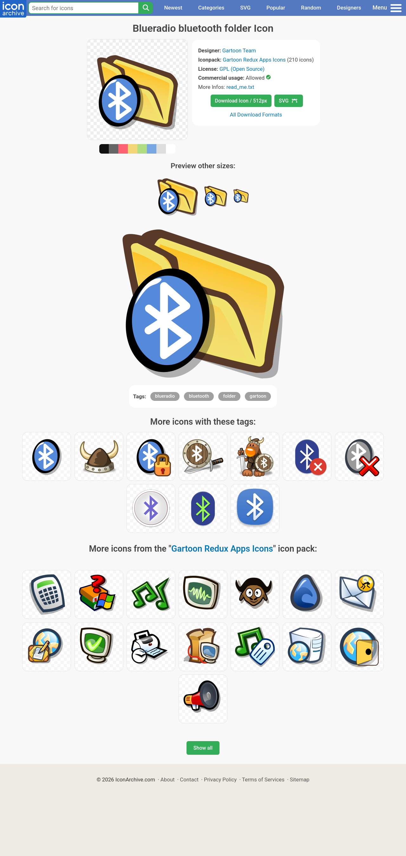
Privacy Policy (220, 779)
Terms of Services (263, 779)
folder (229, 396)
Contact (189, 779)
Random (311, 7)
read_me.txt (240, 87)
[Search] (145, 8)
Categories (211, 7)
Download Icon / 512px (241, 101)
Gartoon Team (239, 50)
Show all (203, 748)
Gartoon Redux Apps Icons (254, 59)
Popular (275, 7)
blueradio (165, 396)
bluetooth (199, 396)
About (167, 779)
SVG (245, 7)
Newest (173, 7)
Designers (349, 7)
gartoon (258, 396)
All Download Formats (256, 114)
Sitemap (300, 779)
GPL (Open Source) (242, 69)
